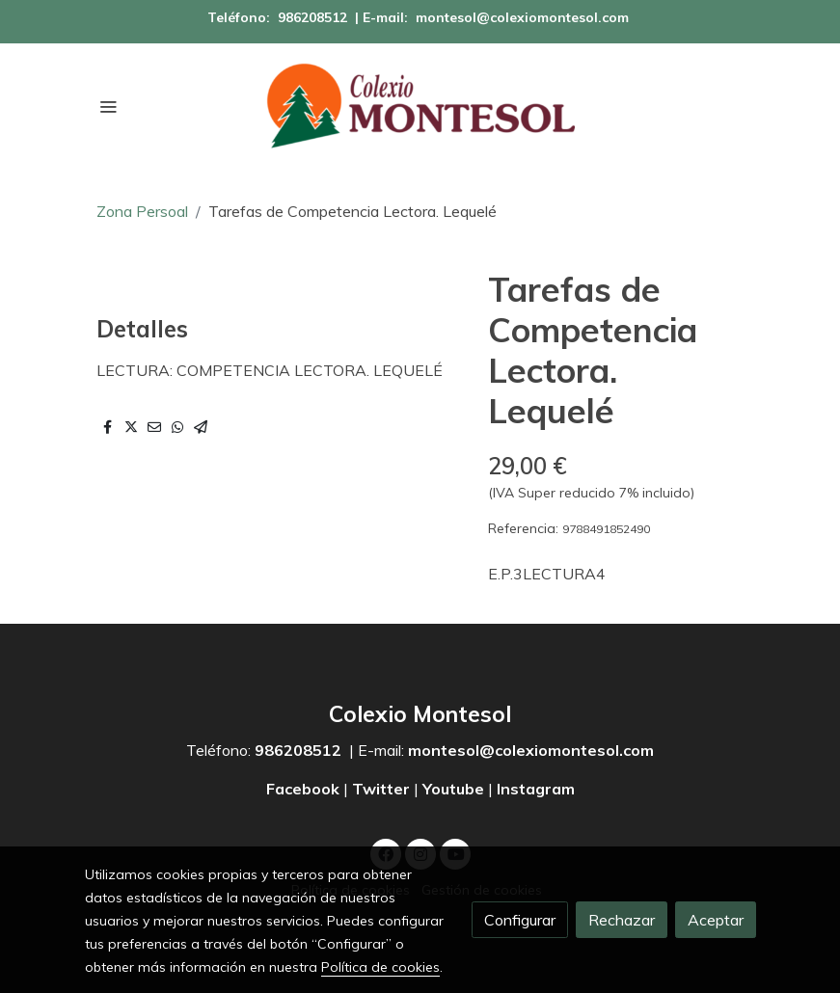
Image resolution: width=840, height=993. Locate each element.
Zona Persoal (142, 211)
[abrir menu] (108, 106)
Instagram (536, 788)
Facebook (304, 788)
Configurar (519, 919)
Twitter (381, 788)
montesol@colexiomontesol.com (522, 17)
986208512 (312, 17)
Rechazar (621, 919)
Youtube (453, 788)
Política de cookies (380, 967)
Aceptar (716, 919)
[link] (420, 106)
